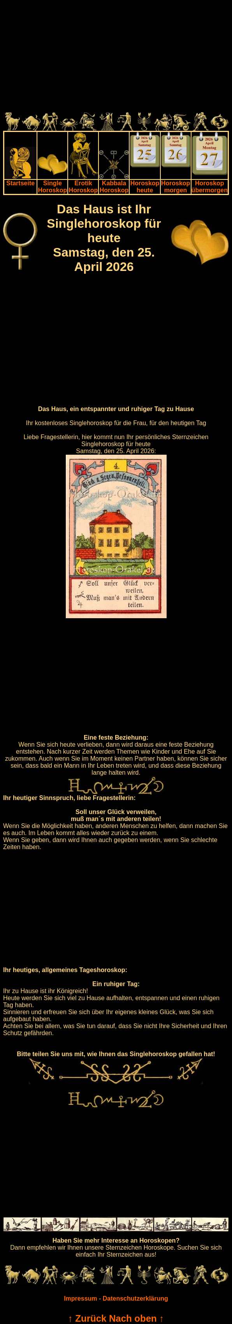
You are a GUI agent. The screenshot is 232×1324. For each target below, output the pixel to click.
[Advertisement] (116, 57)
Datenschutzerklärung (135, 1298)
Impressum (80, 1298)
